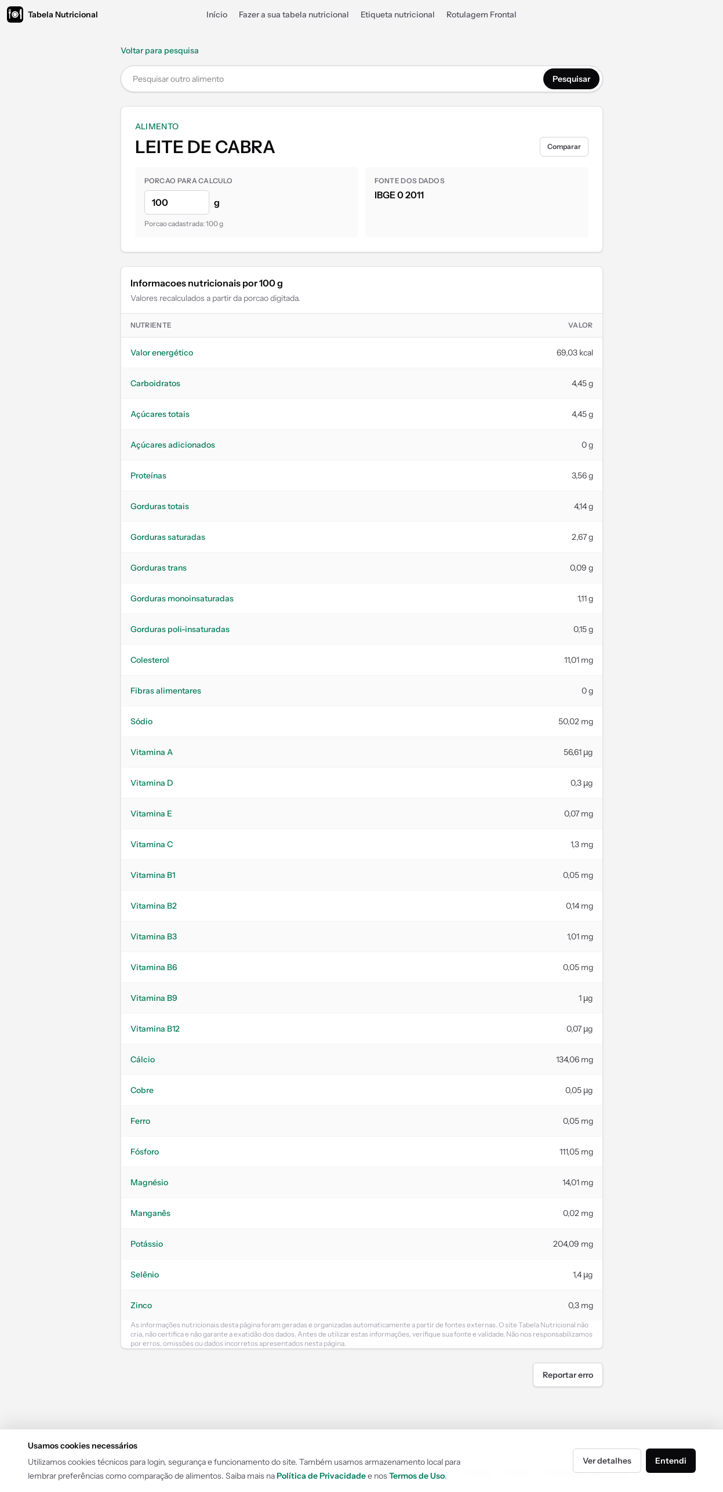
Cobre (142, 1090)
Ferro (140, 1121)
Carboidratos (155, 383)
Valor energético (161, 352)
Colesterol (149, 660)
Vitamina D (151, 783)
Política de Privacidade (321, 1476)
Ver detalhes (607, 1460)
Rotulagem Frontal (481, 14)
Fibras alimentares (165, 690)
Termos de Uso (417, 1476)
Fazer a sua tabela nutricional (294, 14)
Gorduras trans (158, 567)
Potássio (146, 1244)
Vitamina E (151, 813)
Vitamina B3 (153, 936)
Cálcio (142, 1059)
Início (216, 14)
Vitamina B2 (153, 906)
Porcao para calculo (188, 180)
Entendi (670, 1460)
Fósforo (144, 1151)
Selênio (144, 1274)
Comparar (564, 146)
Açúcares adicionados (172, 445)
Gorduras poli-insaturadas (180, 629)
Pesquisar (571, 79)
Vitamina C (151, 844)
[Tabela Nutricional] (52, 14)
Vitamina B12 (155, 1028)
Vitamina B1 (152, 875)
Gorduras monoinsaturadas (182, 598)
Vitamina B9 (153, 998)
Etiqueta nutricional (398, 14)
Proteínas (148, 475)
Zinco (141, 1305)
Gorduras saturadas (167, 537)
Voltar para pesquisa (160, 50)
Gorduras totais (159, 506)
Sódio (141, 721)
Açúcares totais (160, 414)
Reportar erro (568, 1375)
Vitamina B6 (153, 967)
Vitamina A (151, 752)
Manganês (150, 1213)
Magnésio (149, 1182)
